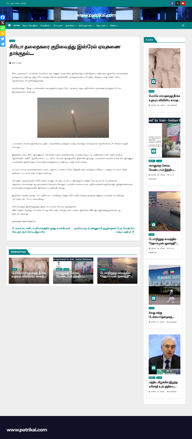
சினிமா (113, 25)
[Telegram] (2, 44)
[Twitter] (2, 38)
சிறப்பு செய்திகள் (30, 25)
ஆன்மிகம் (70, 25)
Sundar (172, 105)
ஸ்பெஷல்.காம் (86, 25)
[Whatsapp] (2, 28)
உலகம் (12, 41)
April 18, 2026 (158, 248)
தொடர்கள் (101, 25)
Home (16, 25)
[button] (183, 25)
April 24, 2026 (158, 105)
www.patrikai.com (96, 15)
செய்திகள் (45, 25)
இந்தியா (59, 269)
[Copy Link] (2, 33)
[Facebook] (2, 17)
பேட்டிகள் (58, 25)
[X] (2, 22)
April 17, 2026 (158, 322)
